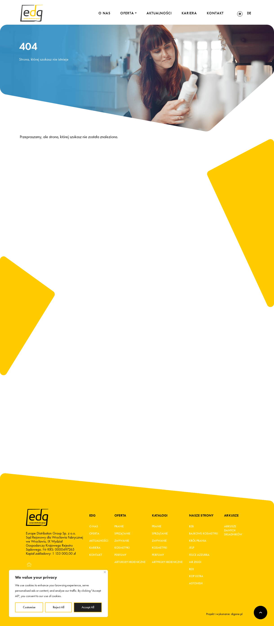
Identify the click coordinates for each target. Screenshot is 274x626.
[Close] (105, 572)
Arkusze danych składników (232, 531)
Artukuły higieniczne (130, 562)
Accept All (88, 607)
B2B (191, 526)
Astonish (196, 584)
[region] (58, 593)
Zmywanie (121, 541)
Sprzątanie (122, 534)
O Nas (93, 526)
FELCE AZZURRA (199, 555)
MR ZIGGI (195, 562)
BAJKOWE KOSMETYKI (203, 534)
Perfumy (120, 555)
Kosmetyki (121, 548)
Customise (29, 607)
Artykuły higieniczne (167, 562)
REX (191, 569)
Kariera (94, 548)
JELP (191, 548)
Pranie (119, 526)
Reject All (58, 607)
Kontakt (95, 555)
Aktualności (98, 541)
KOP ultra (196, 577)
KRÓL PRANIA (197, 541)
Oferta (94, 534)
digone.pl (237, 614)
